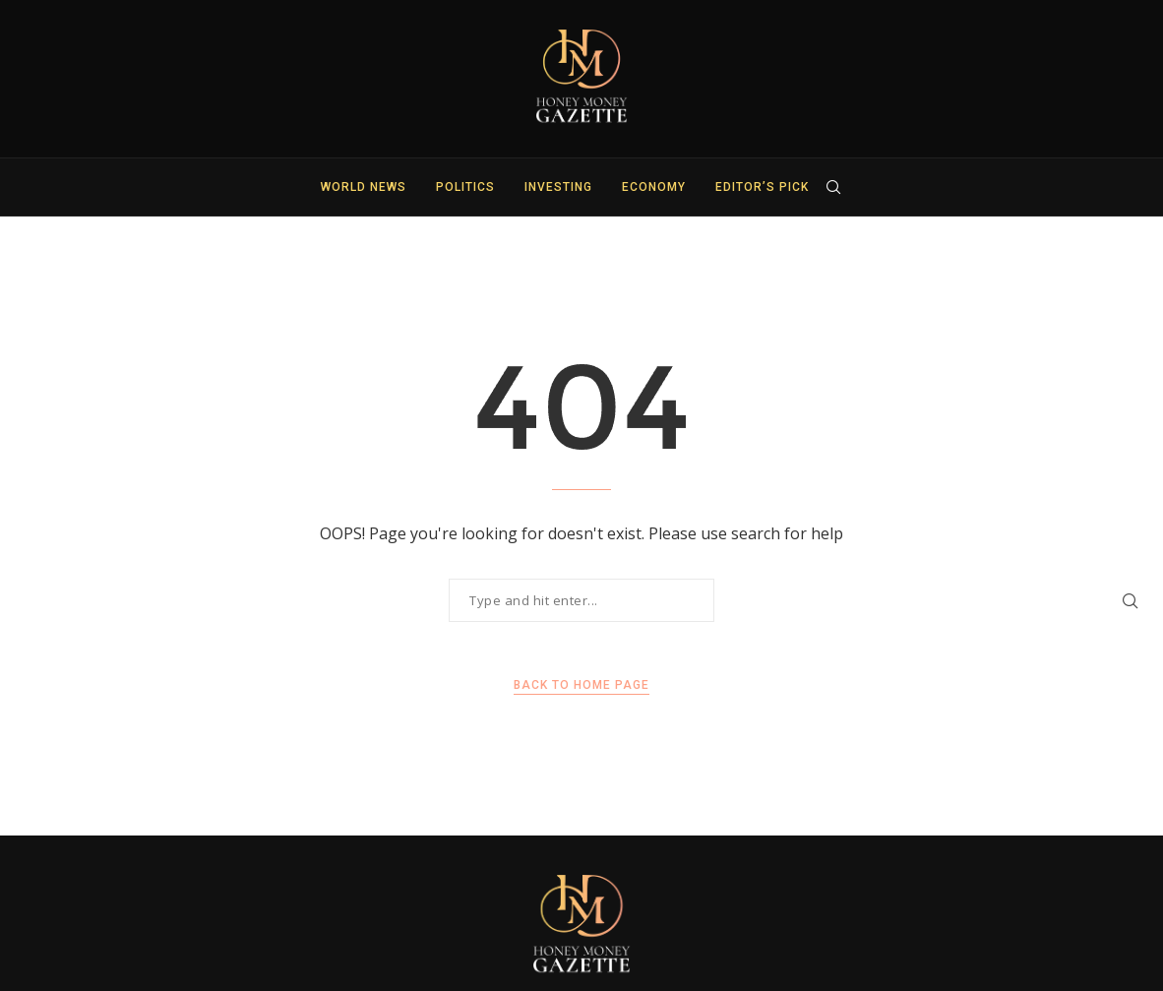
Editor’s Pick (762, 187)
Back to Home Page (581, 685)
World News (363, 187)
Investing (558, 187)
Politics (465, 187)
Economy (654, 187)
